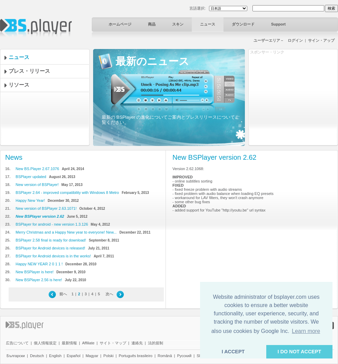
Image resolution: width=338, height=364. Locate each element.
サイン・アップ (321, 40)
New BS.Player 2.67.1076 (37, 169)
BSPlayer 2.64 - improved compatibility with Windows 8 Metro (67, 192)
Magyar (92, 356)
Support (278, 24)
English (55, 356)
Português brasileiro (135, 356)
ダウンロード (243, 24)
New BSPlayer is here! (34, 272)
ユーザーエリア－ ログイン (278, 40)
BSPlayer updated (31, 177)
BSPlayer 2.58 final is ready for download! (51, 240)
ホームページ (120, 24)
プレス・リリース (34, 71)
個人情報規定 (45, 343)
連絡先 (137, 343)
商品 (152, 24)
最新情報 (69, 343)
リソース (24, 85)
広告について (17, 343)
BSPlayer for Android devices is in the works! (53, 256)
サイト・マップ (113, 343)
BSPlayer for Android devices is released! (50, 248)
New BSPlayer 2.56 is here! (39, 280)
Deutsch (37, 356)
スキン (177, 24)
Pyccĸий (184, 356)
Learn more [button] (306, 331)
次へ (109, 294)
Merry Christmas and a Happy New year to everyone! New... (66, 232)
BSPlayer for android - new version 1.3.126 (52, 224)
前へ (63, 294)
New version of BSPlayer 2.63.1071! (46, 208)
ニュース (207, 24)
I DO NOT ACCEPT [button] (299, 351)
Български (16, 356)
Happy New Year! (30, 200)
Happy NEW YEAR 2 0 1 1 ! (39, 264)
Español (73, 356)
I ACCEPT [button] (233, 351)
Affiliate (88, 343)
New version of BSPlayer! (37, 185)
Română (165, 356)
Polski (108, 356)
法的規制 (155, 343)
